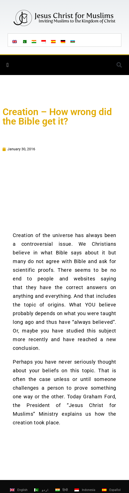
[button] (7, 65)
